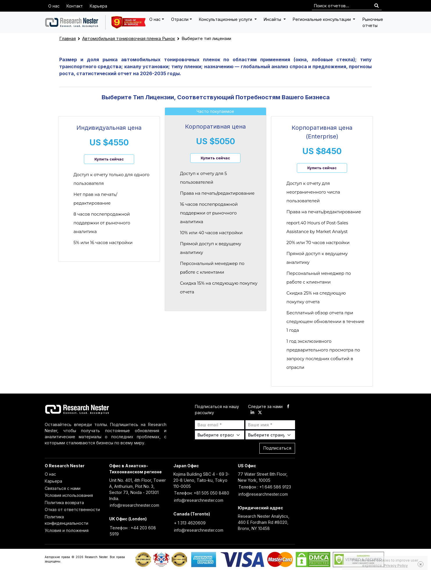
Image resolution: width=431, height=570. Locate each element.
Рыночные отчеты (372, 22)
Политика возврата (64, 502)
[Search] (376, 6)
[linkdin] (252, 413)
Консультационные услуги (226, 19)
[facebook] (288, 406)
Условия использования (69, 495)
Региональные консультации (322, 19)
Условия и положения (67, 530)
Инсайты (273, 19)
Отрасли (179, 19)
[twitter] (260, 413)
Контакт (75, 5)
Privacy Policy (396, 565)
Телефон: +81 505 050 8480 (201, 492)
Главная (67, 38)
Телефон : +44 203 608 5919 (133, 530)
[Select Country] (270, 434)
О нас (54, 5)
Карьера (98, 5)
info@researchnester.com (134, 505)
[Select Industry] (220, 434)
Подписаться (277, 448)
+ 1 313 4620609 (190, 522)
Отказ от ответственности (72, 509)
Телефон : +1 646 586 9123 (264, 486)
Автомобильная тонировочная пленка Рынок (128, 38)
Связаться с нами (62, 488)
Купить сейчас (109, 159)
